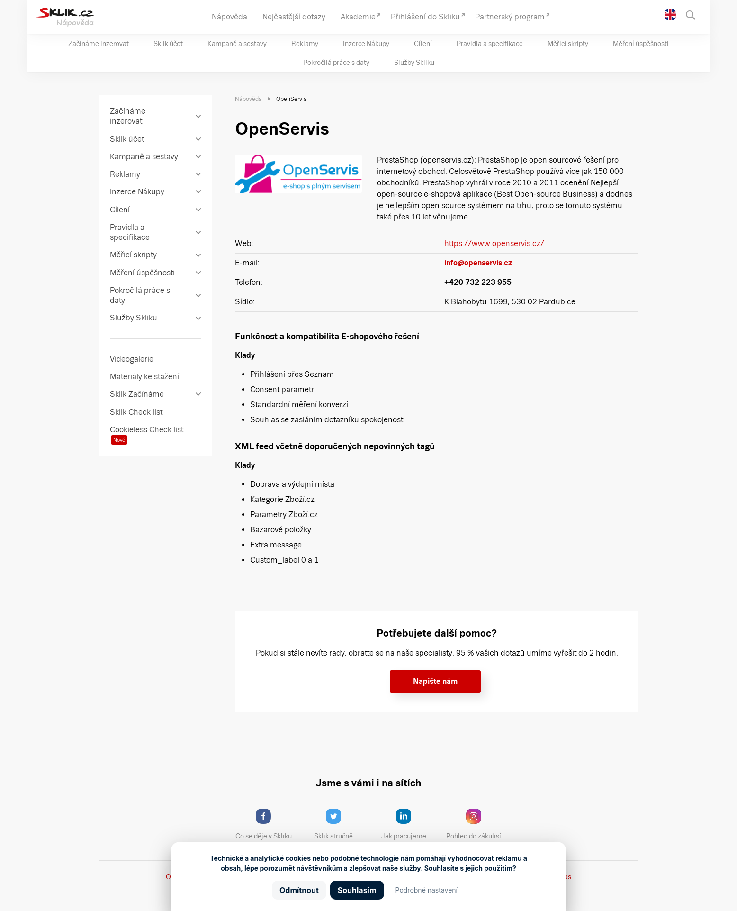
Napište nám (435, 681)
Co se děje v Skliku (266, 824)
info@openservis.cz (478, 262)
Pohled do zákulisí (477, 824)
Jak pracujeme (409, 824)
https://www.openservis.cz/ (494, 243)
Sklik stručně (341, 824)
